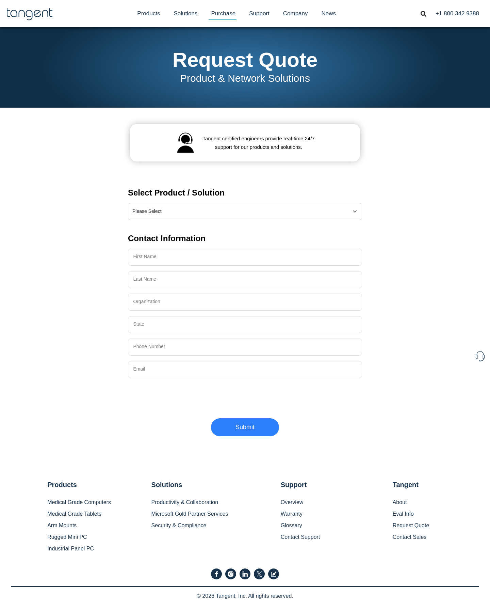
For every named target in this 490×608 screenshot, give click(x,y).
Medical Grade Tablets (74, 514)
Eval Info (403, 514)
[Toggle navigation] (423, 13)
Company (295, 13)
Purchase (223, 13)
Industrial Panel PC (70, 548)
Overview (292, 502)
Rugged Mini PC (67, 537)
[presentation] (179, 397)
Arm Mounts (62, 525)
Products (148, 13)
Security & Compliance (179, 525)
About (400, 502)
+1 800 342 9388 (457, 13)
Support (259, 13)
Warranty (292, 514)
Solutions (185, 13)
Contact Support (300, 537)
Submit (245, 427)
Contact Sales (410, 537)
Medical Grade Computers (79, 502)
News (329, 13)
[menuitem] (148, 13)
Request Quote (411, 525)
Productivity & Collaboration (184, 502)
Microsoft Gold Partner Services (189, 514)
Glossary (291, 525)
